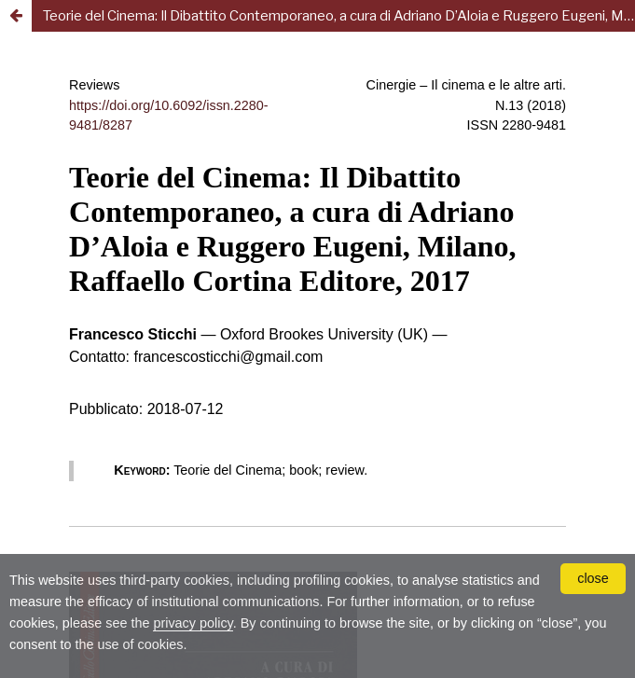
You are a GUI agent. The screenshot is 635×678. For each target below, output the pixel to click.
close (593, 578)
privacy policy (192, 623)
